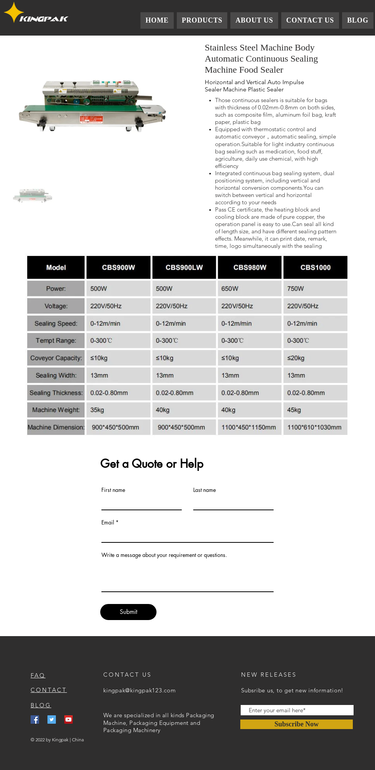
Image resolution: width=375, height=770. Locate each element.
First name (113, 490)
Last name (204, 490)
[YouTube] (68, 719)
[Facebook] (35, 719)
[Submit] (128, 612)
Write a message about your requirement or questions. (164, 555)
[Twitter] (51, 719)
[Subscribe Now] (296, 724)
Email (107, 522)
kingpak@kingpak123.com (139, 690)
